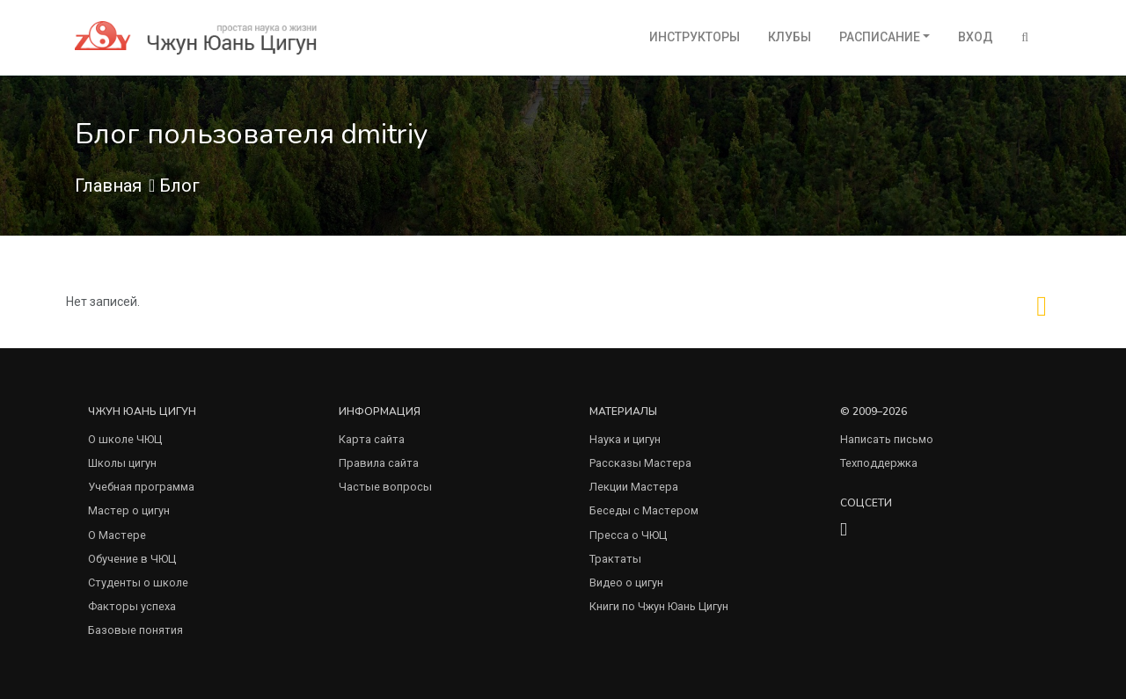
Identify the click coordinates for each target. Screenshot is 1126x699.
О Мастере (117, 535)
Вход (975, 37)
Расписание (879, 37)
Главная (108, 185)
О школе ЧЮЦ (125, 439)
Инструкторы (694, 37)
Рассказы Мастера (640, 463)
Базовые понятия (135, 630)
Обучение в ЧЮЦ (132, 558)
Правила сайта (379, 463)
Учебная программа (141, 486)
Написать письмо (886, 439)
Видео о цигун (626, 582)
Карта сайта (372, 439)
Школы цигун (122, 463)
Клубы (789, 37)
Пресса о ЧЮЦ (628, 535)
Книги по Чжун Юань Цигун (658, 606)
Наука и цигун (625, 439)
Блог (179, 185)
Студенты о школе (138, 582)
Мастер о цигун (129, 510)
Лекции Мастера (633, 486)
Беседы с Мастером (643, 510)
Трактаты (615, 558)
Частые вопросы (385, 486)
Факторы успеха (132, 606)
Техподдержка (879, 463)
